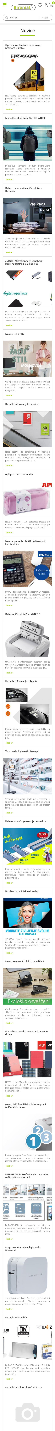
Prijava (46, 5)
